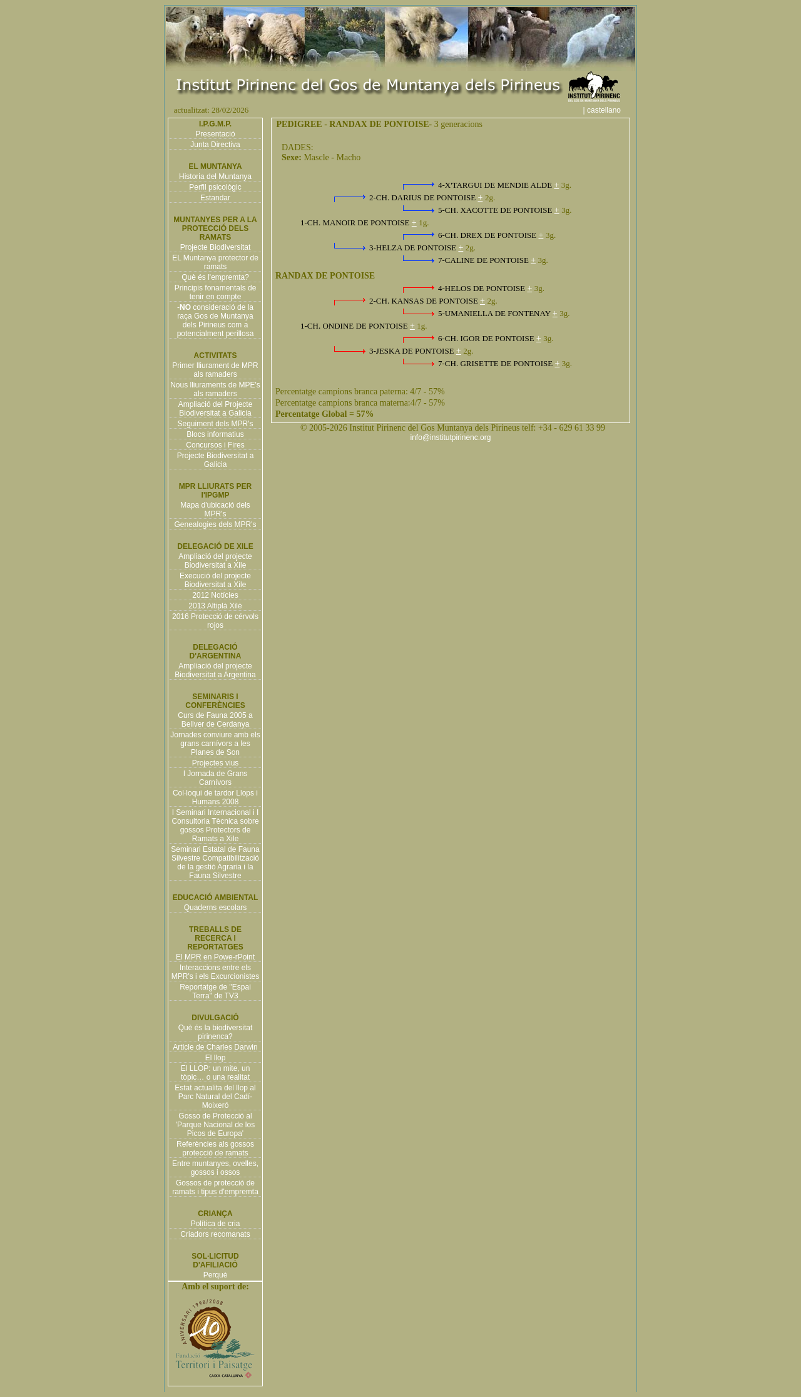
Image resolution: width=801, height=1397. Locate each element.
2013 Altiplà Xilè (215, 605)
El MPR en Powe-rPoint (215, 957)
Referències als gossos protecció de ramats (215, 1148)
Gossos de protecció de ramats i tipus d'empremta (215, 1187)
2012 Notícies (215, 595)
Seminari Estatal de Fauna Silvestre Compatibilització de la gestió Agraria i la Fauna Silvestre (215, 862)
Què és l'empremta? (215, 277)
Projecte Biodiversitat (215, 247)
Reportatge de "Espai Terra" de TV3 (215, 991)
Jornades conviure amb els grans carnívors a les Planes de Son (215, 743)
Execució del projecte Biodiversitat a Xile (215, 580)
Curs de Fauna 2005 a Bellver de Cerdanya (215, 720)
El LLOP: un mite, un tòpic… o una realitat (215, 1073)
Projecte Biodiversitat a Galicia (215, 460)
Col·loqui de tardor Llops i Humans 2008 (215, 797)
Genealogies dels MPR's (215, 524)
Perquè (215, 1275)
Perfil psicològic (215, 187)
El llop (215, 1057)
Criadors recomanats (215, 1234)
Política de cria (215, 1223)
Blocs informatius (214, 434)
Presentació (215, 134)
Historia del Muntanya (215, 176)
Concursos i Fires (215, 445)
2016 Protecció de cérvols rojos (215, 621)
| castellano (608, 110)
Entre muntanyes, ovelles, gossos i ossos (215, 1168)
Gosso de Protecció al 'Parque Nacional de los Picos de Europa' (215, 1125)
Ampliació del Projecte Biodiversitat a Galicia (215, 408)
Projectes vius (215, 763)
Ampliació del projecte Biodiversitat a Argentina (215, 670)
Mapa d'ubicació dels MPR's (215, 509)
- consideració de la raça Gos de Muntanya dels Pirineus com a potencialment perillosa (215, 320)
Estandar (215, 197)
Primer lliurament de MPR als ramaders (215, 370)
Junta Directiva (215, 144)
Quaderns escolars (215, 907)
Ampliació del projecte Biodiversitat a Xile (215, 561)
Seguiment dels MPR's (215, 423)
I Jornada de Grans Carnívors (215, 778)
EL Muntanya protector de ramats (215, 262)
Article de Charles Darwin (215, 1047)
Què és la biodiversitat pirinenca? (215, 1032)
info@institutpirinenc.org (451, 437)
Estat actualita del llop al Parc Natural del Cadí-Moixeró (215, 1096)
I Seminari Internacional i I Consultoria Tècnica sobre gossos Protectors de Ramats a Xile (214, 825)
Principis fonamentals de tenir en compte (216, 292)
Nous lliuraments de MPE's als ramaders (215, 389)
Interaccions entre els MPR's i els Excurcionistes (215, 972)
